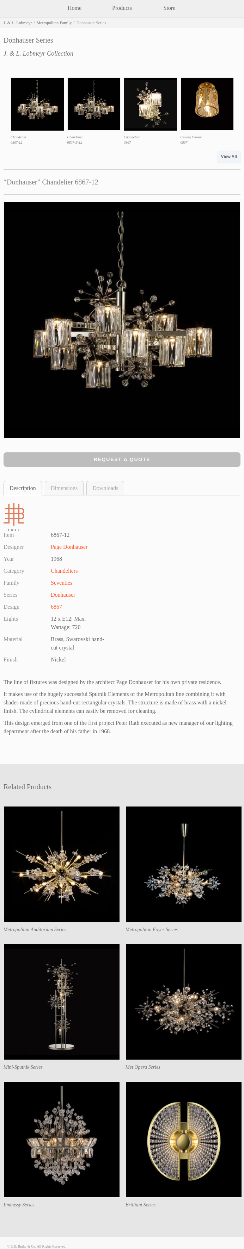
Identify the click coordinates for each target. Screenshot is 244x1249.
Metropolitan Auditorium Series (35, 929)
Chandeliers (64, 571)
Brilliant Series (140, 1204)
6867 (56, 607)
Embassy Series (19, 1204)
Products (122, 8)
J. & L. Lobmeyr (18, 22)
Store (170, 8)
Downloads (105, 488)
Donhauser (63, 595)
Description (23, 488)
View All (229, 156)
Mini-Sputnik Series (23, 1067)
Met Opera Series (143, 1067)
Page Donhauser (69, 547)
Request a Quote (122, 459)
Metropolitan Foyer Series (152, 929)
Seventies (61, 583)
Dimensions (64, 488)
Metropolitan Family (54, 22)
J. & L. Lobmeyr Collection (38, 53)
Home (74, 8)
